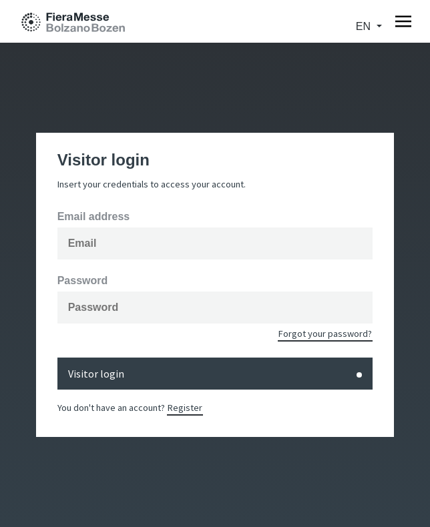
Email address (93, 216)
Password (82, 281)
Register (185, 408)
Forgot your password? (325, 334)
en (365, 26)
